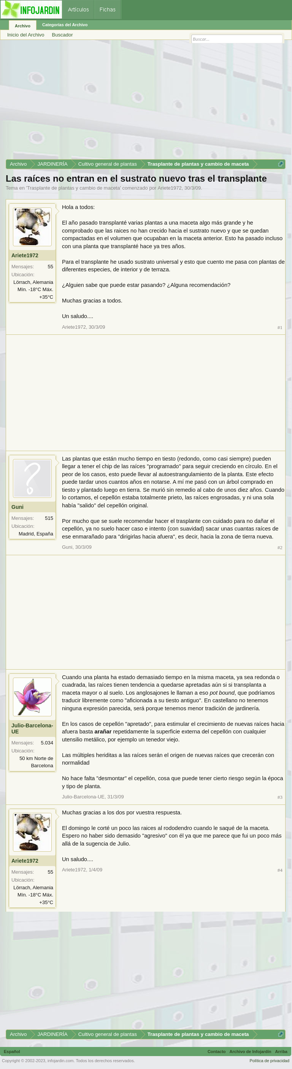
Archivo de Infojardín (250, 1051)
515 (49, 518)
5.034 (47, 743)
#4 (280, 870)
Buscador (62, 35)
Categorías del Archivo (64, 24)
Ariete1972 (170, 188)
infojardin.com (60, 1060)
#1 (280, 327)
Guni (17, 507)
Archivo (22, 26)
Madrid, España (36, 534)
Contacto (217, 1051)
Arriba (281, 1051)
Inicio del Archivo (25, 35)
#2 (280, 547)
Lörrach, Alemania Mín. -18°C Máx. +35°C (33, 289)
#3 (280, 797)
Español (12, 1051)
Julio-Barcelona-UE (32, 728)
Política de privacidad (269, 1060)
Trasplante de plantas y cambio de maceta (73, 188)
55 (50, 266)
